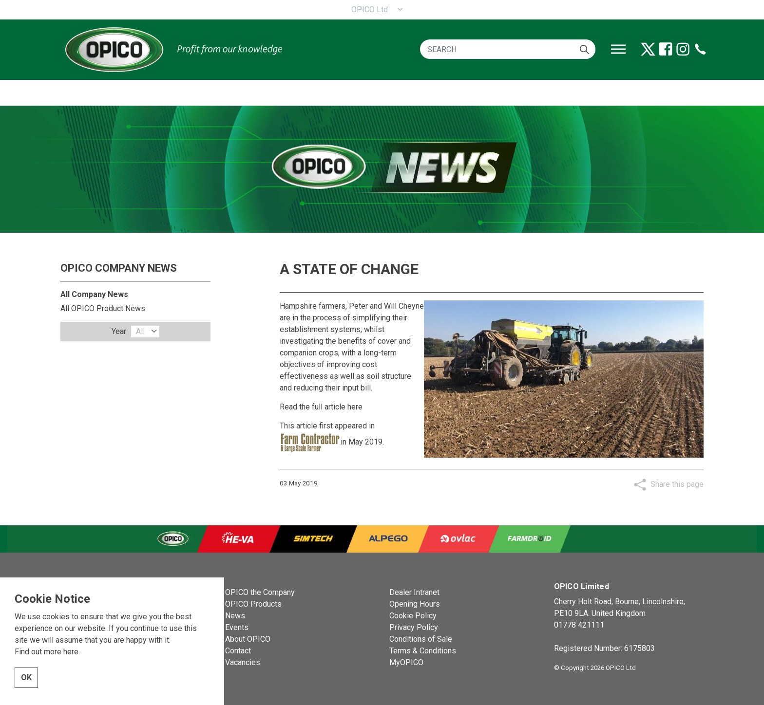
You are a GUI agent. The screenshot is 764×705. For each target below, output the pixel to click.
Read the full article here (321, 406)
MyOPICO (406, 662)
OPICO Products (253, 604)
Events (236, 627)
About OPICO (247, 639)
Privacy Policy (413, 627)
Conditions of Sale (420, 639)
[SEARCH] (507, 49)
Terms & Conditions (422, 650)
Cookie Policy (413, 615)
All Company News (94, 294)
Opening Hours (414, 604)
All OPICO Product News (102, 308)
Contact (238, 650)
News (235, 615)
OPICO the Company (260, 592)
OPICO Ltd (369, 9)
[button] (584, 49)
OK (26, 692)
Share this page (677, 484)
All (140, 331)
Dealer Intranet (414, 592)
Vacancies (242, 662)
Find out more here (46, 665)
